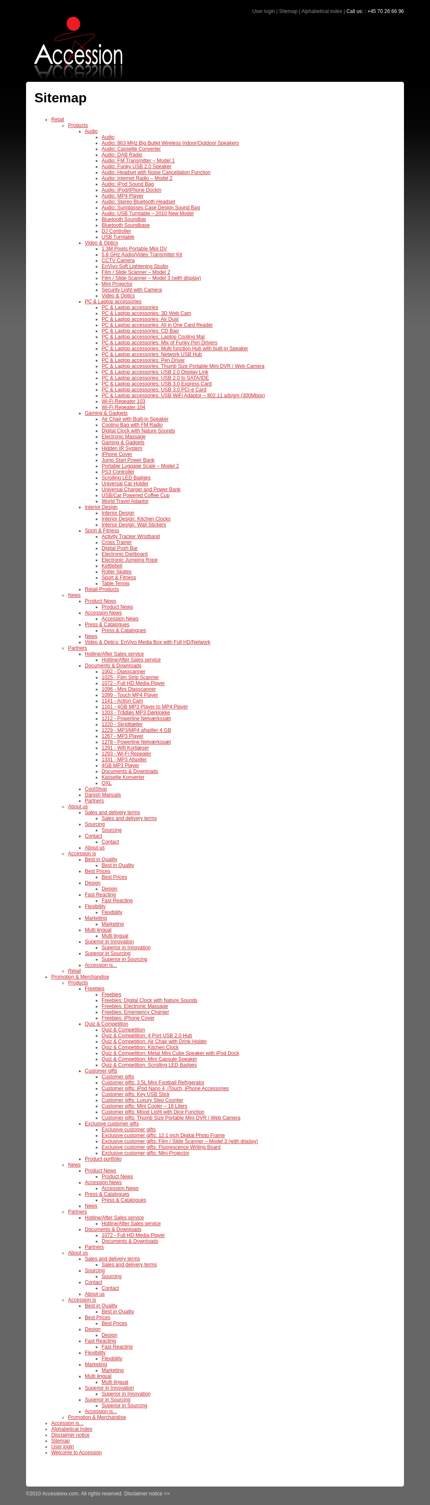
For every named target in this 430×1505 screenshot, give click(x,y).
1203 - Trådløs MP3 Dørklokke (136, 713)
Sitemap (288, 11)
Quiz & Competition (106, 1024)
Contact (93, 836)
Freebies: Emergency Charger (135, 1012)
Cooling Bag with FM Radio (132, 425)
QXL (107, 783)
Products (78, 125)
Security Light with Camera (132, 290)
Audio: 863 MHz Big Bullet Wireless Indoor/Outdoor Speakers (170, 143)
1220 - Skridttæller (122, 724)
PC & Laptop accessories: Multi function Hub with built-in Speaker (175, 349)
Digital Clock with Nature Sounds (138, 431)
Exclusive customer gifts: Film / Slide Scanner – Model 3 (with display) (180, 1141)
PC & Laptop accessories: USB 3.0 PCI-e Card (154, 390)
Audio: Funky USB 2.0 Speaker (136, 166)
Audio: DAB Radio (122, 155)
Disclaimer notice (70, 1435)
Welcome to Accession (76, 1453)
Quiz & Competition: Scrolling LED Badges (149, 1065)
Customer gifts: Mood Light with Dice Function (153, 1112)
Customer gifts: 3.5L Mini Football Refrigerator (153, 1083)
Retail (57, 119)
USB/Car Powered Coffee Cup (136, 495)
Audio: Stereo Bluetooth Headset (138, 202)
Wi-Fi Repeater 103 (123, 401)
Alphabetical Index (71, 1429)
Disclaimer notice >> (147, 1494)
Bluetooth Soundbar (124, 219)
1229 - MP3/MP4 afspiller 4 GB (136, 730)
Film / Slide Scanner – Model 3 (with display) (151, 278)
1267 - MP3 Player (122, 736)
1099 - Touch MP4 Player (130, 695)
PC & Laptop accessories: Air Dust (140, 319)
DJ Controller (116, 231)
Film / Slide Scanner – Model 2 (136, 272)
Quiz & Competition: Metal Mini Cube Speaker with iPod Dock (170, 1053)
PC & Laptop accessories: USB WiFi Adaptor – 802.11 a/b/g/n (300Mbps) (183, 395)
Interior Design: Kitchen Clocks (136, 519)
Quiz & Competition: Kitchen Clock (140, 1047)
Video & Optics (101, 243)
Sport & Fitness (102, 531)
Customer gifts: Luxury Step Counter (142, 1100)
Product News (100, 601)
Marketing (96, 918)
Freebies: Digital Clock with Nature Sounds (149, 1000)
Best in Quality (101, 859)
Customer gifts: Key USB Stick (136, 1094)
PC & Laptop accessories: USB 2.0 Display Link (155, 372)
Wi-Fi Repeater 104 (123, 407)
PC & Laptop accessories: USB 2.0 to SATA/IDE (155, 378)
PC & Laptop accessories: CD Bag (140, 331)
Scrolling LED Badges (126, 478)
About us (78, 807)
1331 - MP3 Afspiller (124, 760)
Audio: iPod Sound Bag (128, 184)
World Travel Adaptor (125, 501)
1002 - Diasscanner (123, 671)
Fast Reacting (100, 895)
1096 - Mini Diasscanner (129, 689)
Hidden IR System (122, 448)
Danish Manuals (103, 795)
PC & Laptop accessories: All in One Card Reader (157, 325)
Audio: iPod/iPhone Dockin (131, 190)
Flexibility (95, 906)
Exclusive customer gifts (112, 1124)
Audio (91, 131)
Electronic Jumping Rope (129, 560)
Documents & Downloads (113, 666)
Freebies (95, 989)
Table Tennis (116, 583)
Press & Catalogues (107, 625)
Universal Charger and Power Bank (141, 489)
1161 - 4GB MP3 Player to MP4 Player (145, 707)
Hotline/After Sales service (114, 654)
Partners (77, 648)
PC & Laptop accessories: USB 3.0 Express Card (157, 384)
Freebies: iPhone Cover (128, 1018)
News (74, 595)
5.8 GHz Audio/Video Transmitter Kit (142, 255)
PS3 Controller (118, 472)
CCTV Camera (118, 260)
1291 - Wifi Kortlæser (125, 748)
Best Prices (97, 871)
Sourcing (95, 824)
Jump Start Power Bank (128, 460)
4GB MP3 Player (120, 765)
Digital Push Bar (120, 548)
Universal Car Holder (125, 484)
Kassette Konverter (123, 777)
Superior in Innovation (109, 942)
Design (92, 883)
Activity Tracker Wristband (131, 536)
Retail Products (102, 589)
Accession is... (101, 965)
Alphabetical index (322, 11)
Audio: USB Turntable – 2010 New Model (148, 213)
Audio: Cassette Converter (131, 149)
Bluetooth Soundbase (126, 225)
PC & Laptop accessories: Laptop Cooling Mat (153, 337)
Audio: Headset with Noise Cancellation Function (156, 172)
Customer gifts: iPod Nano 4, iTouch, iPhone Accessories (165, 1088)
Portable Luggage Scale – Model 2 (140, 466)
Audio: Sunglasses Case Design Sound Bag (151, 208)
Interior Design (101, 507)
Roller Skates (116, 572)
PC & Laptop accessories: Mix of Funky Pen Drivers (159, 343)
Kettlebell (112, 566)
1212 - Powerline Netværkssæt (136, 718)
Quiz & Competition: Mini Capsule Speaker (149, 1059)
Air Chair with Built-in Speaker (135, 419)
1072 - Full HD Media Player (133, 683)
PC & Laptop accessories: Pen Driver (143, 360)
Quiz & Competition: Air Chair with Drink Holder (154, 1041)
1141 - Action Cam (122, 701)
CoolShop (96, 789)
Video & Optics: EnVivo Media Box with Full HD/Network (147, 642)
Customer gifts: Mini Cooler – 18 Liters (144, 1106)
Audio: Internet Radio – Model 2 (137, 178)
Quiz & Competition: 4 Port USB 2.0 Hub (147, 1036)
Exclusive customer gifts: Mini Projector (145, 1153)
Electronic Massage (124, 437)
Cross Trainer (117, 542)
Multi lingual (98, 930)
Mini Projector (117, 284)
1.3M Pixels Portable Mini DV (134, 249)
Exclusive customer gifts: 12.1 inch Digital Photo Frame (163, 1135)
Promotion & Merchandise (80, 977)
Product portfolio (103, 1159)
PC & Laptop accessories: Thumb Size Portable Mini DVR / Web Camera (183, 366)
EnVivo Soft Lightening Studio (135, 266)
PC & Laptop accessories (113, 302)
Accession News (103, 613)
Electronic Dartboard (124, 554)
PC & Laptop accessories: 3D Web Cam (146, 313)
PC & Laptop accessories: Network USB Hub (152, 354)
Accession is (82, 854)
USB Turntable (118, 237)
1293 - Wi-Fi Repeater (126, 754)
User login (263, 11)
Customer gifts (101, 1071)
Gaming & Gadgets (106, 413)
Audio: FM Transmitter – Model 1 (138, 161)
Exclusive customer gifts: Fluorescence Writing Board (161, 1147)
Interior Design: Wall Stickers (134, 525)
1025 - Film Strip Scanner (130, 677)
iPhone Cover (117, 454)
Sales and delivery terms (112, 812)
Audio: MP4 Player (122, 196)
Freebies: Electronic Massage (135, 1006)
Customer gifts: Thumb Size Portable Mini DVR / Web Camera (171, 1118)
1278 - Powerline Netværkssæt (136, 742)
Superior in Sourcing (108, 953)
